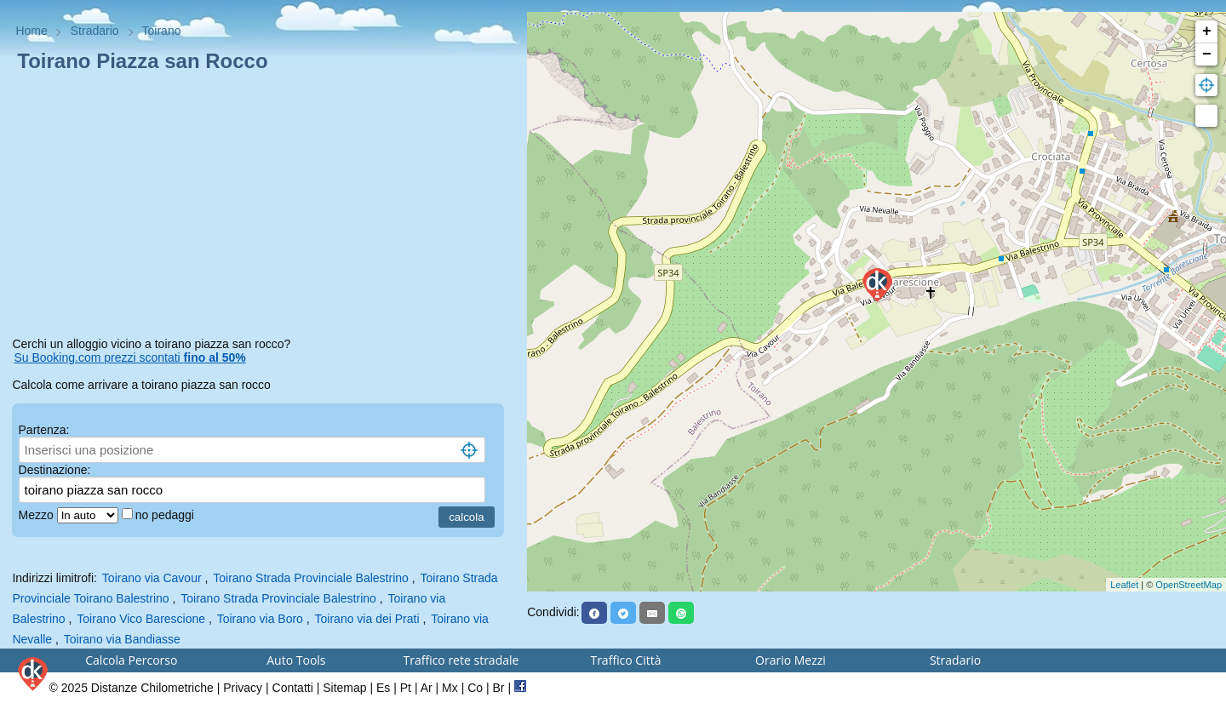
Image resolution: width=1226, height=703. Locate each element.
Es (383, 687)
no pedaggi (166, 515)
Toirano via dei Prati (367, 619)
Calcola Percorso (131, 660)
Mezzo (38, 515)
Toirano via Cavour (152, 578)
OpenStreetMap (1188, 585)
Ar (427, 687)
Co (475, 687)
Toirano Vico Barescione (141, 619)
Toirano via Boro (260, 619)
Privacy (242, 687)
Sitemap (344, 687)
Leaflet (1124, 585)
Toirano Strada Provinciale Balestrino (311, 578)
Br (499, 687)
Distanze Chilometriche (152, 687)
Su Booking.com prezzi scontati (129, 357)
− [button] (1207, 54)
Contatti (292, 687)
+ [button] (1207, 31)
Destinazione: (55, 470)
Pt (405, 687)
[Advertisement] (263, 208)
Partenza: (44, 430)
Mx (450, 687)
